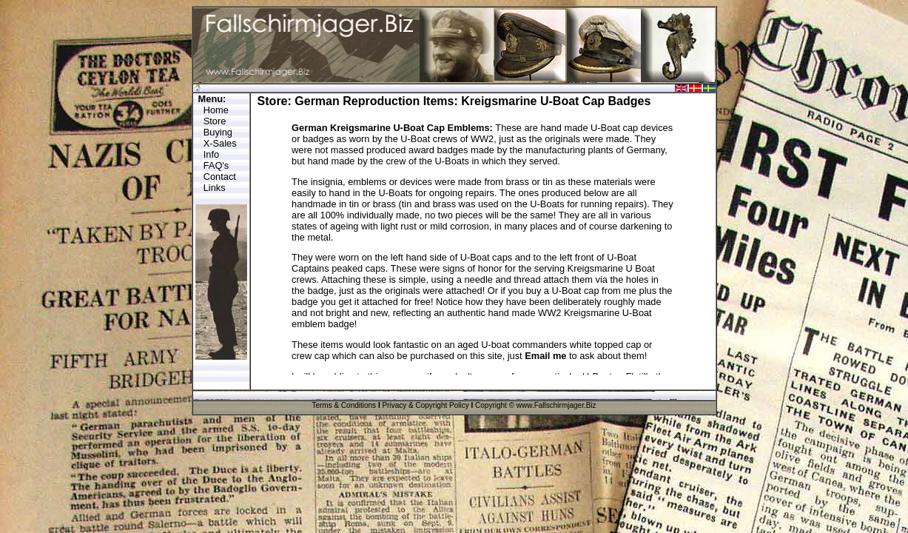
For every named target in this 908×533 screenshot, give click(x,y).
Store (215, 121)
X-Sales (220, 143)
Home (216, 109)
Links (215, 187)
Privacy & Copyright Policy (425, 405)
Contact (220, 176)
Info (211, 154)
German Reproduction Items (374, 101)
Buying (218, 132)
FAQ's (216, 165)
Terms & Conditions (344, 405)
